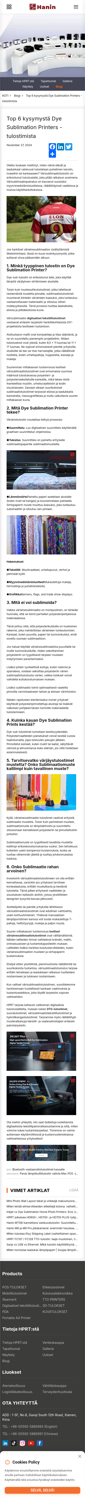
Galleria (68, 81)
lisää (73, 1190)
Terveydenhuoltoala (57, 1392)
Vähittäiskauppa (54, 1386)
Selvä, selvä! (42, 1490)
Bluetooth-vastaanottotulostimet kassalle (38, 1169)
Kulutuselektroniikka (58, 1293)
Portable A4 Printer (16, 1318)
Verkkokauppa (53, 1342)
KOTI (5, 95)
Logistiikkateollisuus (17, 1392)
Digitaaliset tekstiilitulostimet (22, 1305)
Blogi (59, 86)
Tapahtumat (48, 81)
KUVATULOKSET (55, 1312)
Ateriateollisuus (13, 1386)
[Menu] (76, 7)
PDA (5, 1312)
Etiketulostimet (54, 1287)
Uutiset (44, 86)
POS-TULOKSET (14, 1287)
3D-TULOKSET (54, 1305)
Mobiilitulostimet (14, 1293)
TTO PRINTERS (54, 1299)
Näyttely (27, 86)
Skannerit (9, 1299)
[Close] (80, 1456)
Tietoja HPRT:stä (23, 81)
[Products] (9, 7)
